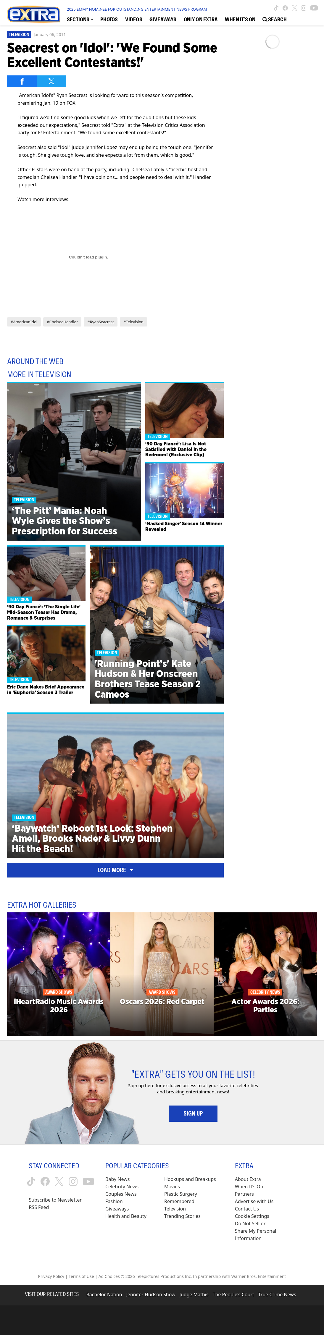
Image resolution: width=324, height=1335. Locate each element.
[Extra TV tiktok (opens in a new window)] (276, 8)
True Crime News (277, 1294)
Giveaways (117, 1208)
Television (19, 34)
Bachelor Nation (104, 1294)
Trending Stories (182, 1216)
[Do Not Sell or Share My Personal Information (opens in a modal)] (256, 1231)
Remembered (179, 1201)
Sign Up (193, 1113)
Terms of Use (81, 1276)
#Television (133, 321)
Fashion (114, 1201)
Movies (172, 1186)
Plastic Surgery (180, 1194)
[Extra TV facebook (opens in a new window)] (285, 8)
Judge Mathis (194, 1294)
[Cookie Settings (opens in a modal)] (252, 1216)
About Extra (248, 1179)
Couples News (121, 1194)
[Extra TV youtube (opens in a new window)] (314, 8)
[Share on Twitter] (51, 81)
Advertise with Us (254, 1201)
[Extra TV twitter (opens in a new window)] (294, 8)
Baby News (117, 1179)
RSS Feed (39, 1207)
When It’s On (249, 1186)
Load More (115, 870)
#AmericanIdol (24, 321)
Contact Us (247, 1208)
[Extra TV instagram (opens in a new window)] (303, 8)
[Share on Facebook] (22, 81)
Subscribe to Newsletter (55, 1200)
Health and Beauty (125, 1216)
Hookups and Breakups (190, 1179)
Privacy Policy (51, 1276)
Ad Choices (109, 1276)
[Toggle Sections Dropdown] (80, 19)
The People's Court (233, 1294)
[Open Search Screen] (274, 19)
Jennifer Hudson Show (150, 1294)
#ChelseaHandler (62, 321)
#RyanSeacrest (100, 321)
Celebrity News (121, 1186)
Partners (244, 1194)
